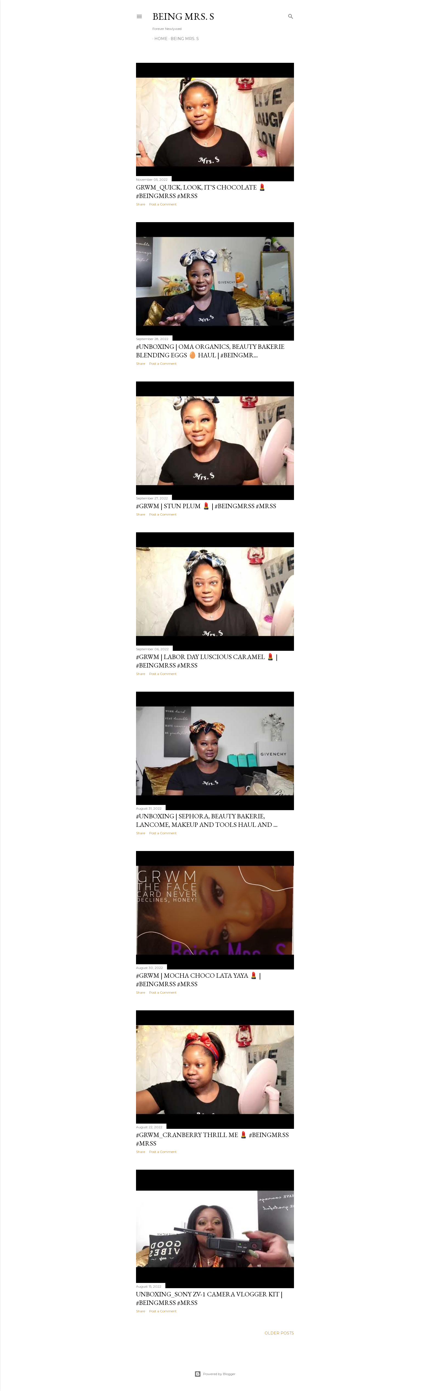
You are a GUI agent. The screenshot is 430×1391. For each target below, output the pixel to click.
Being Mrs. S (183, 16)
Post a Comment (163, 204)
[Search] (290, 15)
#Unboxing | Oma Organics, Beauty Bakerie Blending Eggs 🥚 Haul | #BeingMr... (210, 350)
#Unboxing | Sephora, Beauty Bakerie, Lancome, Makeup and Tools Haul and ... (207, 820)
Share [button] (140, 204)
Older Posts (279, 1333)
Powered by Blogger (215, 1374)
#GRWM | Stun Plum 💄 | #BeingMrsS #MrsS (206, 506)
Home (159, 38)
